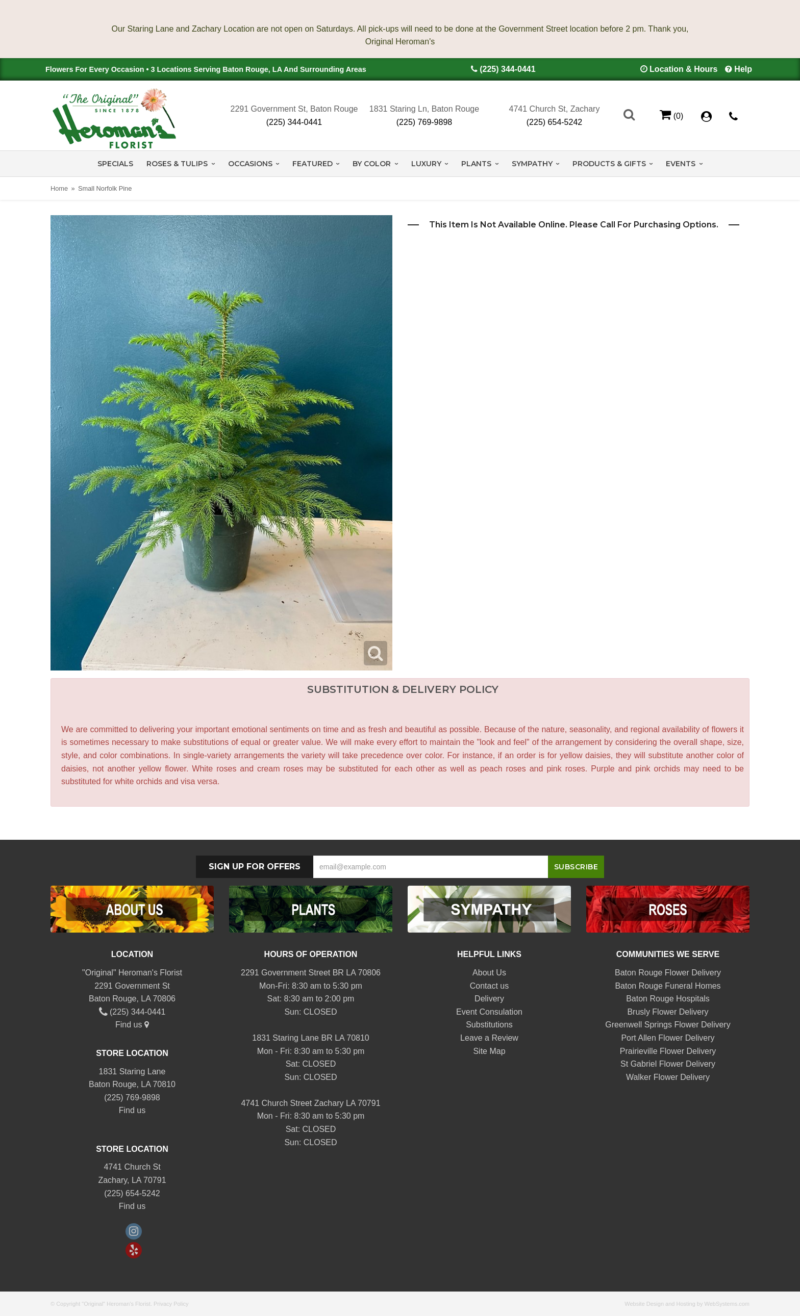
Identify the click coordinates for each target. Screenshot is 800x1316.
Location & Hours (683, 69)
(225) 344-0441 (507, 69)
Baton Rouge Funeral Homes (667, 986)
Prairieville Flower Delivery (668, 1051)
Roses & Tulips (177, 163)
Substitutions (489, 1024)
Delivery (489, 998)
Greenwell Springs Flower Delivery (667, 1024)
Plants (476, 163)
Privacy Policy (171, 1304)
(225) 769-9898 (424, 122)
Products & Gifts (609, 163)
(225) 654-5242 (554, 122)
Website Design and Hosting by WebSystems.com (686, 1304)
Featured (312, 163)
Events (680, 163)
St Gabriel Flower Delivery (667, 1064)
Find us (132, 1024)
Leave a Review (489, 1038)
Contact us (489, 986)
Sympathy (532, 163)
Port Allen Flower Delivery (667, 1038)
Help (743, 69)
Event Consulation (489, 1012)
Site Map (489, 1051)
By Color (372, 163)
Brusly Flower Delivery (667, 1012)
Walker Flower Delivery (668, 1077)
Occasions (250, 163)
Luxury (426, 163)
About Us (489, 972)
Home (59, 188)
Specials (115, 163)
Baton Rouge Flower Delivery (668, 972)
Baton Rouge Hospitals (668, 998)
